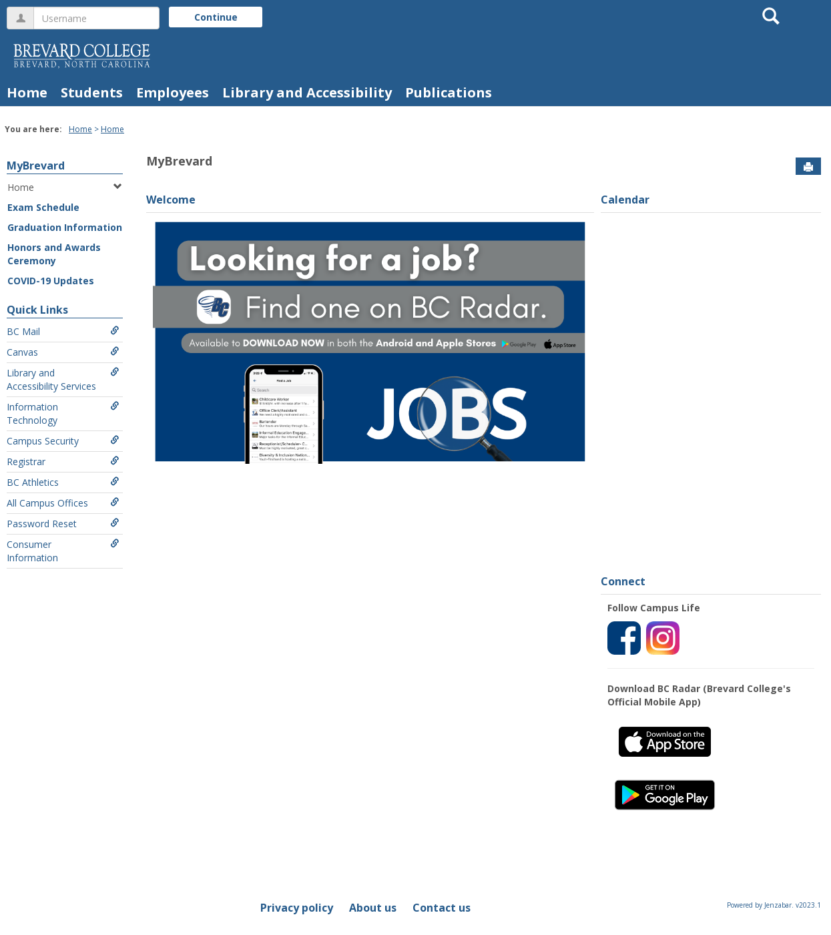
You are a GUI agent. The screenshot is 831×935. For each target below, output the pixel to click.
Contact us (441, 907)
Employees (172, 92)
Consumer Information (63, 551)
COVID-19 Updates (50, 280)
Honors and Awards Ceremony (54, 254)
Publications (448, 92)
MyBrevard (36, 165)
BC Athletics (63, 482)
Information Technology (63, 413)
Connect (623, 581)
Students (92, 92)
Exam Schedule (43, 207)
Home (27, 92)
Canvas (63, 352)
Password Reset (63, 523)
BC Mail (63, 331)
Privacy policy (296, 907)
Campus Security (63, 440)
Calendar (625, 199)
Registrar (63, 461)
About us (372, 907)
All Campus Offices (63, 503)
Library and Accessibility (307, 92)
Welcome (171, 199)
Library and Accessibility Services (63, 379)
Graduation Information (64, 227)
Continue (216, 17)
